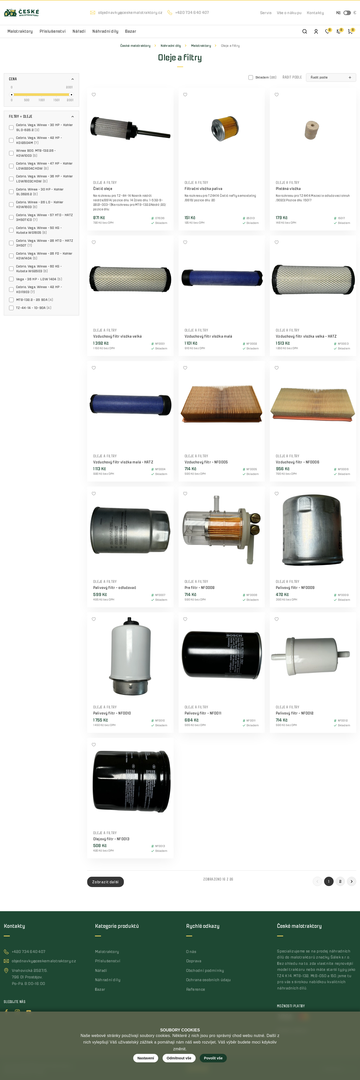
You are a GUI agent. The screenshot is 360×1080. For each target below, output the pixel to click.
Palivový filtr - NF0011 (203, 713)
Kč (338, 13)
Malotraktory (201, 46)
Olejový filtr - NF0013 (111, 839)
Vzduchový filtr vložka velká (117, 336)
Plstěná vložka (288, 189)
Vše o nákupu (289, 13)
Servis (266, 13)
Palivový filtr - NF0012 (294, 713)
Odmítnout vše (179, 1058)
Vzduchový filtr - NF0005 (206, 462)
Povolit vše (213, 1058)
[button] (331, 77)
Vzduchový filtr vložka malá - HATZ (123, 462)
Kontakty (315, 13)
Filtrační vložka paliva (203, 189)
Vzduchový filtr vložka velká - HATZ (306, 336)
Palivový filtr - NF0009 (295, 588)
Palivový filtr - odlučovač (114, 588)
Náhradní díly (171, 46)
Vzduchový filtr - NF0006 (297, 462)
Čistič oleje (102, 189)
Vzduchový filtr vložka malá (208, 336)
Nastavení (145, 1058)
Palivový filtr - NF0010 (112, 713)
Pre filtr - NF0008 (200, 588)
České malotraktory (135, 46)
